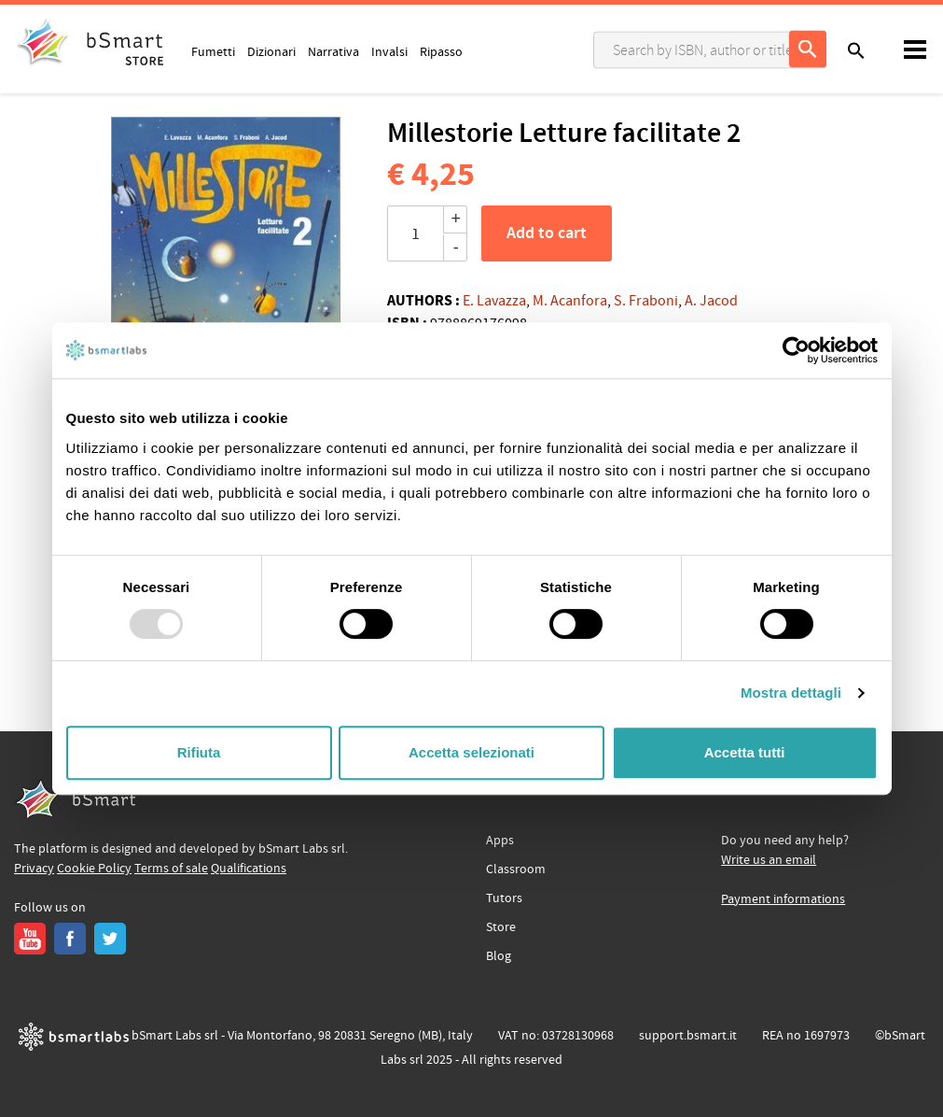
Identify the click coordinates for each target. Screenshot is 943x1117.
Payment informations (783, 899)
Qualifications (248, 868)
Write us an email (768, 860)
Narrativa (333, 51)
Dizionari (271, 51)
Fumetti (213, 51)
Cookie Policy (94, 868)
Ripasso (441, 51)
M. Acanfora (570, 300)
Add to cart (546, 233)
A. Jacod (711, 300)
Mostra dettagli (791, 692)
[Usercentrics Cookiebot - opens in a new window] (796, 350)
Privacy (34, 868)
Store (501, 927)
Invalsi (389, 51)
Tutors (504, 898)
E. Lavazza (494, 300)
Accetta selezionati (471, 752)
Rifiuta (199, 752)
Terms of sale (171, 868)
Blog (498, 956)
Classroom (516, 869)
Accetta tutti (744, 752)
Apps (500, 840)
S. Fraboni (646, 300)
